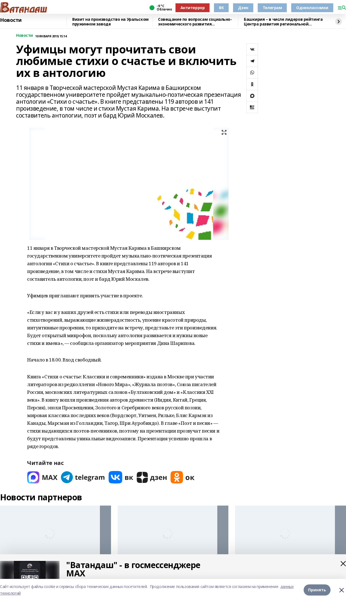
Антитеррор (192, 7)
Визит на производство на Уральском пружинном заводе (110, 21)
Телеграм (272, 7)
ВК (221, 7)
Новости (11, 20)
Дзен (243, 7)
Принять (317, 589)
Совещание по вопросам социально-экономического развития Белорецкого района (195, 21)
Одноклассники (312, 7)
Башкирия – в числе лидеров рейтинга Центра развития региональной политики (283, 21)
